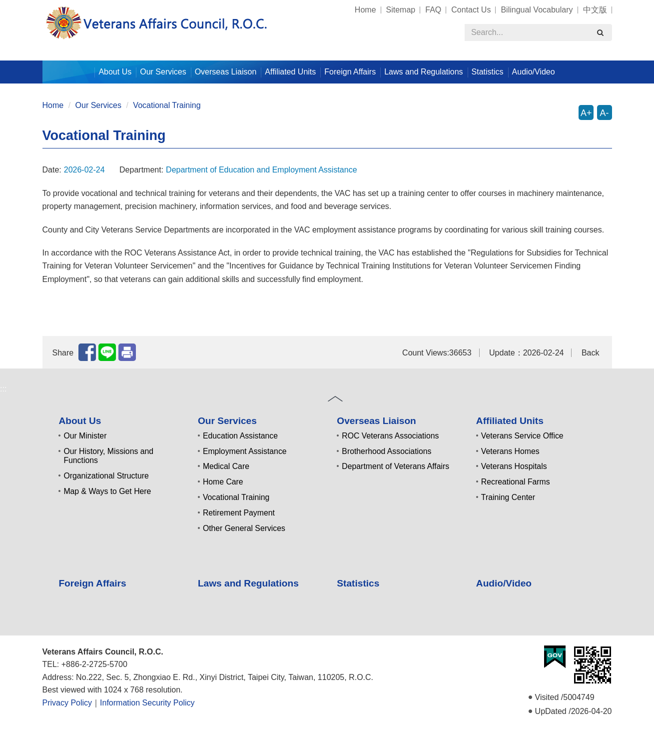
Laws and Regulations (423, 72)
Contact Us (471, 10)
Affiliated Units (510, 421)
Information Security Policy (147, 702)
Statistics (488, 72)
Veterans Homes (510, 451)
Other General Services (244, 528)
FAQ (433, 10)
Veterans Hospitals (514, 466)
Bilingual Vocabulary (537, 10)
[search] (600, 32)
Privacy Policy (67, 702)
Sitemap (401, 10)
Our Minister (84, 436)
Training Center (508, 497)
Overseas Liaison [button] (226, 72)
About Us (79, 421)
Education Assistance (240, 436)
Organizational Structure (105, 476)
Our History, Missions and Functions (108, 456)
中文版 (595, 10)
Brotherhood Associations (386, 451)
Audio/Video (533, 72)
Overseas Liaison (376, 421)
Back (591, 352)
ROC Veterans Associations (390, 436)
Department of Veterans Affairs (395, 466)
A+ (586, 113)
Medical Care (226, 466)
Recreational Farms (515, 482)
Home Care (223, 482)
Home (365, 10)
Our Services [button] (163, 72)
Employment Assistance (245, 451)
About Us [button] (114, 72)
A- (604, 113)
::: (38, 5)
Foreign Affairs (350, 72)
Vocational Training (166, 105)
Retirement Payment (239, 512)
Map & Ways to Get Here (107, 491)
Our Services (98, 105)
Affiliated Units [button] (290, 72)
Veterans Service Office (522, 436)
